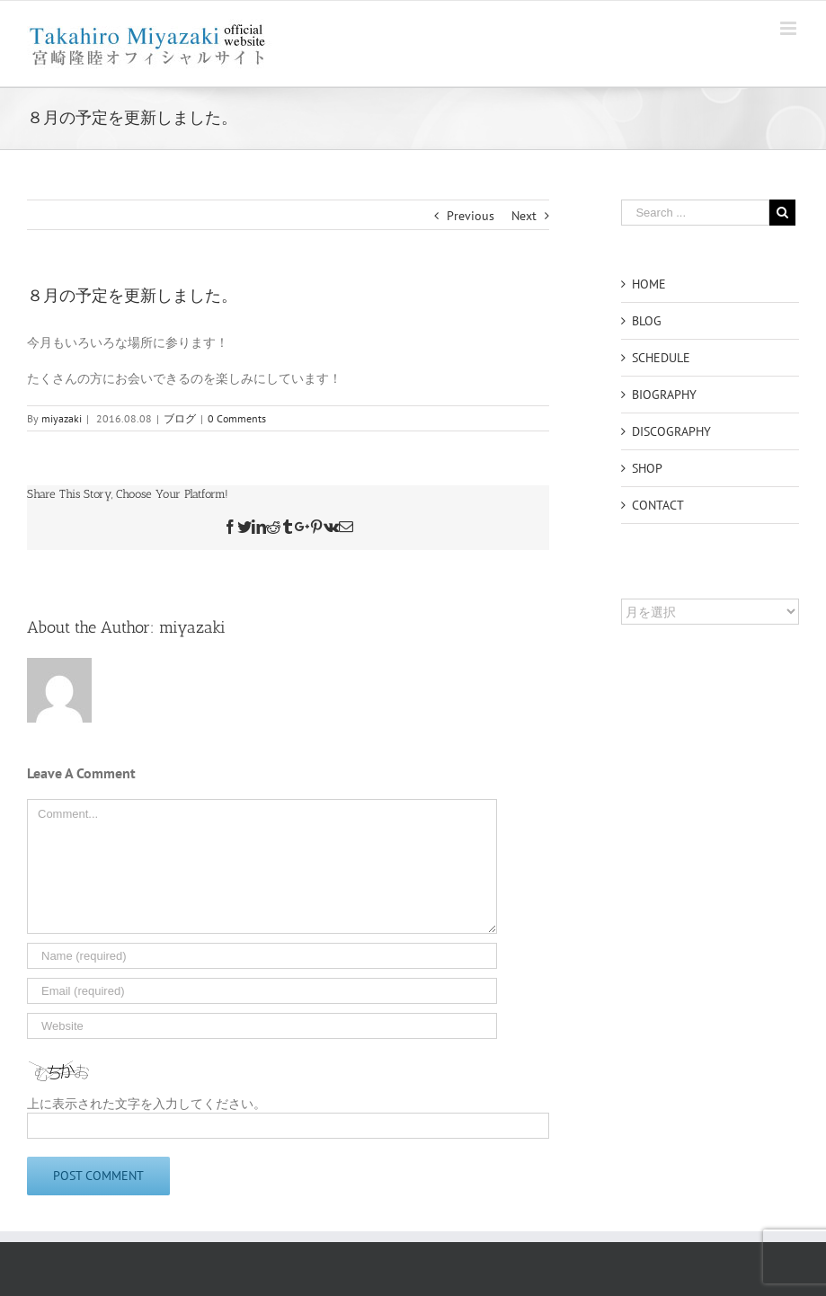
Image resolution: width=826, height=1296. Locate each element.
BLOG (647, 321)
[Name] (262, 956)
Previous (470, 216)
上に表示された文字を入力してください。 (146, 1104)
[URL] (262, 1026)
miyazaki (61, 418)
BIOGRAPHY (664, 394)
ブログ (180, 418)
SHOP (647, 468)
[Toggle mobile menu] (789, 28)
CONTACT (658, 505)
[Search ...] (695, 213)
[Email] (262, 991)
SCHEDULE (661, 358)
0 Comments (237, 418)
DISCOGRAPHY (671, 431)
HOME (649, 284)
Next (524, 216)
